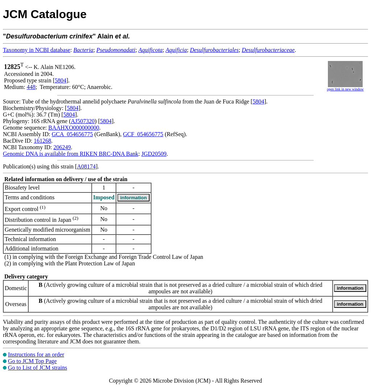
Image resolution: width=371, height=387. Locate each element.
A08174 (86, 166)
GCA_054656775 (72, 134)
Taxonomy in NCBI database (36, 50)
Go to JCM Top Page (32, 361)
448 (31, 87)
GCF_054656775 (143, 134)
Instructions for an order (36, 354)
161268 (42, 141)
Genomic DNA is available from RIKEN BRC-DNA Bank (70, 154)
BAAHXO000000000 (73, 128)
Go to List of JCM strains (37, 367)
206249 (62, 147)
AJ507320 (83, 121)
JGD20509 (153, 154)
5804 (60, 80)
